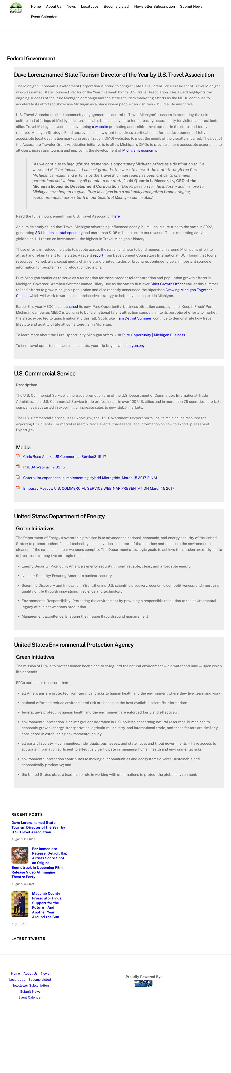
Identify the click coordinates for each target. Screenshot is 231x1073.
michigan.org (133, 345)
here (116, 216)
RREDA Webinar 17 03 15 (44, 467)
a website (100, 127)
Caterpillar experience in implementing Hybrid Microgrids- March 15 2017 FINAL (90, 478)
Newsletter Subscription (154, 6)
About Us (53, 6)
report (98, 255)
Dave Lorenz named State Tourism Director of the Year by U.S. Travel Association (114, 74)
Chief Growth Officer (167, 284)
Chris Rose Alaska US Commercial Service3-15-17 (64, 456)
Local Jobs (90, 6)
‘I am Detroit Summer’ (134, 318)
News (71, 6)
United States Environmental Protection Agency (74, 644)
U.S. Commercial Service (45, 373)
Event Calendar (44, 17)
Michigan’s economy (139, 150)
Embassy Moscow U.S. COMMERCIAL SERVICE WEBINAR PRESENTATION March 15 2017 (98, 488)
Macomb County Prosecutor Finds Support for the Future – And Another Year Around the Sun (46, 905)
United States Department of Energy (59, 516)
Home (36, 6)
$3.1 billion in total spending (59, 233)
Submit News (191, 6)
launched (70, 306)
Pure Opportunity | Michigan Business (153, 335)
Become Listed (116, 6)
